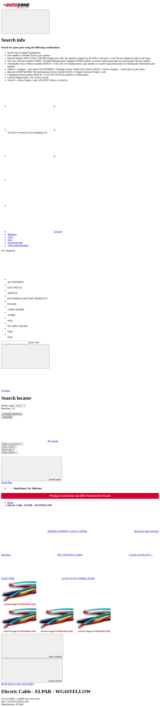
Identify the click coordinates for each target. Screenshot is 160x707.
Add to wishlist (32, 646)
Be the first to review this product (17, 684)
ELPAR (19, 704)
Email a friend (31, 670)
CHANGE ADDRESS (11, 414)
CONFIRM (7, 417)
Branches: (6, 408)
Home (10, 502)
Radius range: (8, 405)
